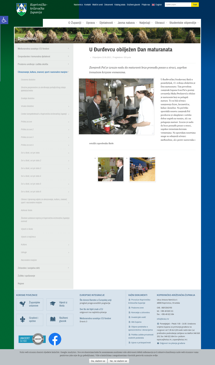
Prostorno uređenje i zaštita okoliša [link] (33, 63)
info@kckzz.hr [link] (163, 319)
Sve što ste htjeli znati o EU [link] (91, 308)
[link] (4, 20)
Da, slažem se (98, 361)
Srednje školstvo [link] (27, 98)
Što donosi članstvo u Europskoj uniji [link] (95, 299)
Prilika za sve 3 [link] (27, 136)
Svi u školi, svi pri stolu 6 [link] (31, 191)
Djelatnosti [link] (107, 22)
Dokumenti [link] (108, 4)
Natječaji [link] (146, 22)
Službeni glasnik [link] (133, 4)
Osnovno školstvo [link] (28, 79)
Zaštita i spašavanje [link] (26, 275)
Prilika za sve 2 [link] (27, 129)
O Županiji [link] (76, 22)
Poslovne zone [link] (137, 307)
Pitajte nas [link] (146, 4)
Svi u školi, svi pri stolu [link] (30, 152)
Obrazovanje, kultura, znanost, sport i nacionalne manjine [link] (42, 71)
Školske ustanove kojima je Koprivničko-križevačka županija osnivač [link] (45, 219)
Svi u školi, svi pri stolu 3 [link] (31, 167)
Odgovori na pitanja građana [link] (172, 343)
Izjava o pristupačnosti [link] (141, 342)
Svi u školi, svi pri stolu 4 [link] (31, 175)
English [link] (159, 4)
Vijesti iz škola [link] (27, 228)
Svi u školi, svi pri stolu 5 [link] (31, 183)
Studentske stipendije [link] (184, 22)
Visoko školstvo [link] (27, 105)
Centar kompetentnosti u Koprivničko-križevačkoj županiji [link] (44, 113)
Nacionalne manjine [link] (29, 259)
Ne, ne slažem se (118, 361)
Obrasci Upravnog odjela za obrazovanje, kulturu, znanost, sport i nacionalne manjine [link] (44, 200)
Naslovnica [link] (78, 4)
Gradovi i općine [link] (33, 319)
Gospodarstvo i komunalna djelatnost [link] (34, 56)
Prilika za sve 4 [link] (27, 144)
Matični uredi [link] (97, 4)
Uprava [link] (91, 22)
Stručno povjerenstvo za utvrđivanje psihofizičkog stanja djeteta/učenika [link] (43, 88)
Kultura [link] (24, 244)
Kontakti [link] (87, 4)
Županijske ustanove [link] (34, 303)
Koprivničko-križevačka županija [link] (31, 9)
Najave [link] (21, 283)
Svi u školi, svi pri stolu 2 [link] (31, 160)
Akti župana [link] (136, 322)
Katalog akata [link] (119, 4)
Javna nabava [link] (127, 22)
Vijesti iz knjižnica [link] (28, 236)
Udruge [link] (24, 252)
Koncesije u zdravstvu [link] (140, 312)
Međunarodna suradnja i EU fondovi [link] (33, 48)
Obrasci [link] (161, 22)
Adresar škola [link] (26, 210)
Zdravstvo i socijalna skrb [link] (29, 267)
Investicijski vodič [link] (138, 317)
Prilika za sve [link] (26, 121)
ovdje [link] (155, 355)
